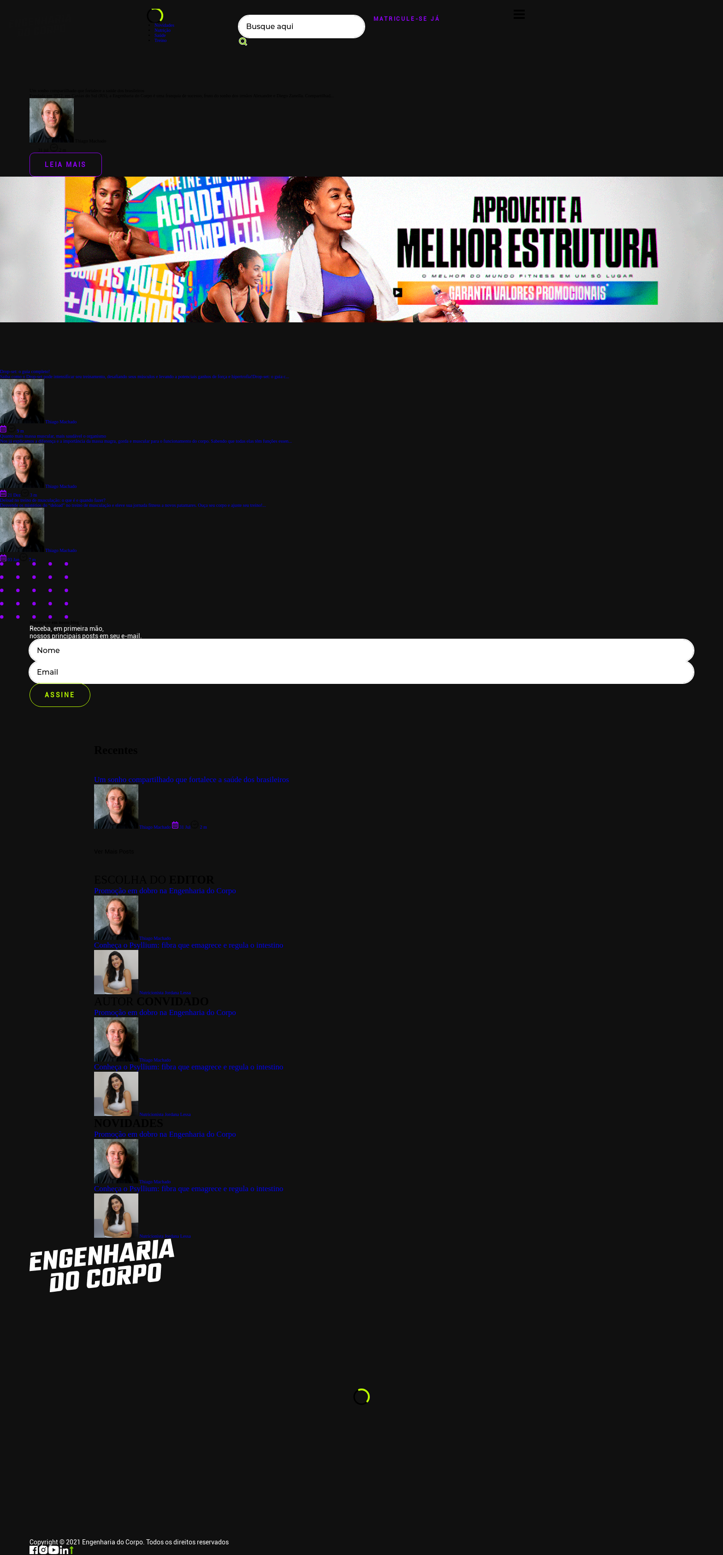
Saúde (160, 35)
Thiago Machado (132, 1181)
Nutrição (162, 30)
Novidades (164, 25)
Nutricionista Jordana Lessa (142, 1236)
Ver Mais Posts (114, 851)
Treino (160, 40)
